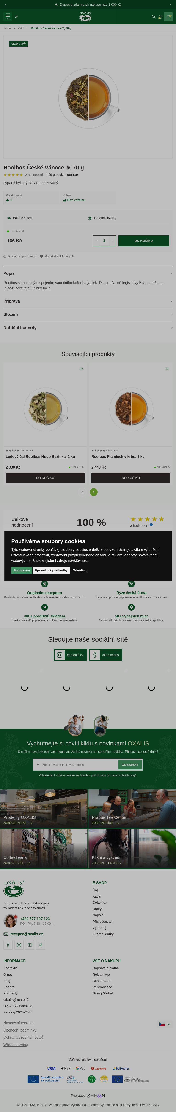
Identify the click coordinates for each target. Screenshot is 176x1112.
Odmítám (80, 570)
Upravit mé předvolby (51, 570)
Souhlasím (22, 570)
